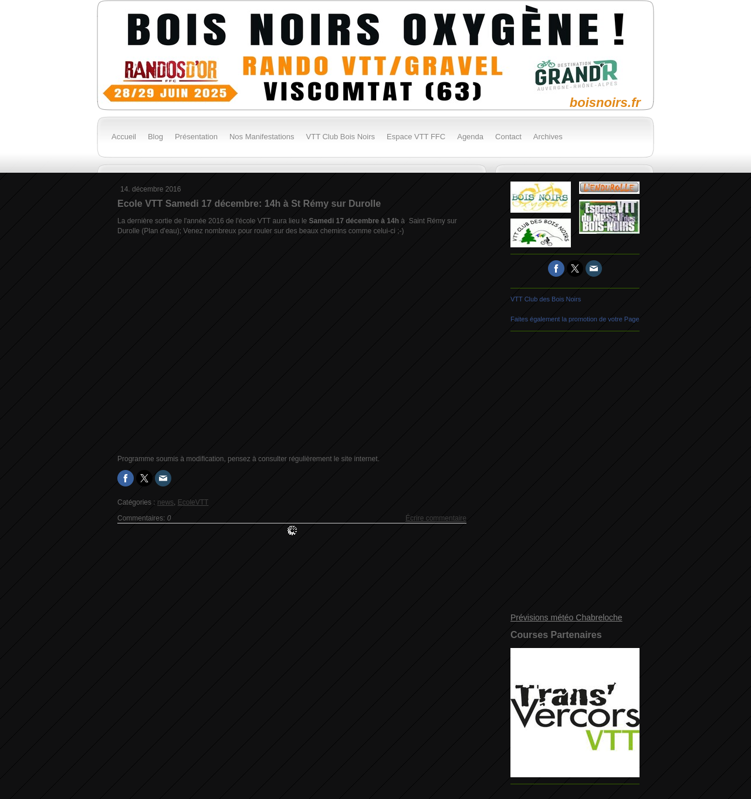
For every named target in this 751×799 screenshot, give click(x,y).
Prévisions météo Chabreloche (566, 617)
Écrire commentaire (435, 518)
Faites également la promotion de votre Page (575, 319)
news (165, 502)
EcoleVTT (193, 502)
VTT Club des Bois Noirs (545, 299)
